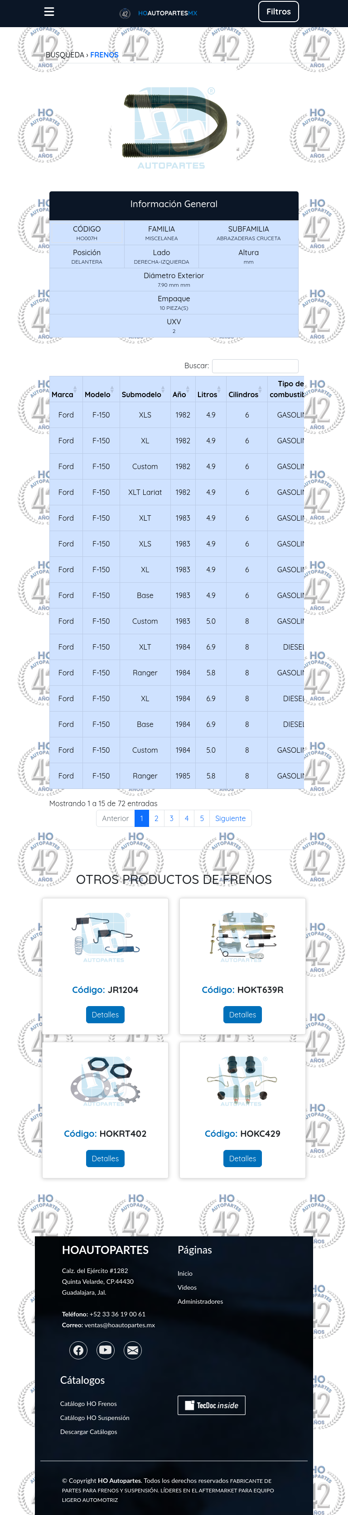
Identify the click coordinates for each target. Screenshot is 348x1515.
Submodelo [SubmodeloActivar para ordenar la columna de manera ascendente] (141, 394)
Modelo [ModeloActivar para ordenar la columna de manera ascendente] (98, 394)
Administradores (200, 1301)
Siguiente (230, 818)
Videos (187, 1287)
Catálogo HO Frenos (88, 1403)
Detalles (105, 1014)
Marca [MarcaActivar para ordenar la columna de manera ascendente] (62, 394)
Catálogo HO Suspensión (95, 1417)
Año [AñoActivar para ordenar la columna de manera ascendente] (179, 394)
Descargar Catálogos (88, 1431)
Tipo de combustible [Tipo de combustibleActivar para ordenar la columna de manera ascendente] (291, 389)
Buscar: (241, 366)
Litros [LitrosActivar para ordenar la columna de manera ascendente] (208, 394)
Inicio (185, 1273)
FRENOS (104, 54)
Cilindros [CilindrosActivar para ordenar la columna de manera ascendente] (243, 394)
